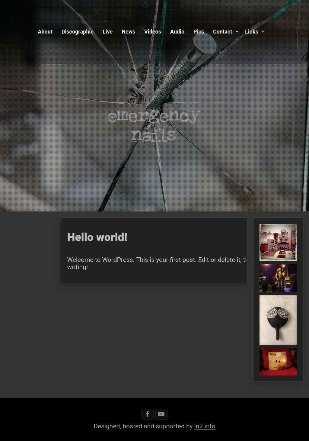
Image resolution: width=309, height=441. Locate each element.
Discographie (78, 31)
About (45, 31)
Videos (152, 31)
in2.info (204, 426)
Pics (198, 31)
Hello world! (142, 237)
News (128, 31)
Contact (222, 31)
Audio (177, 31)
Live (108, 31)
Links (251, 31)
